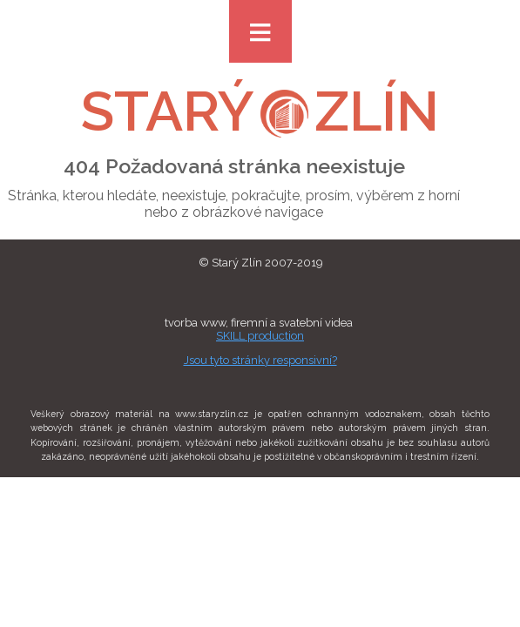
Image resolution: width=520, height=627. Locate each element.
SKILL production (260, 335)
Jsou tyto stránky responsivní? (260, 360)
